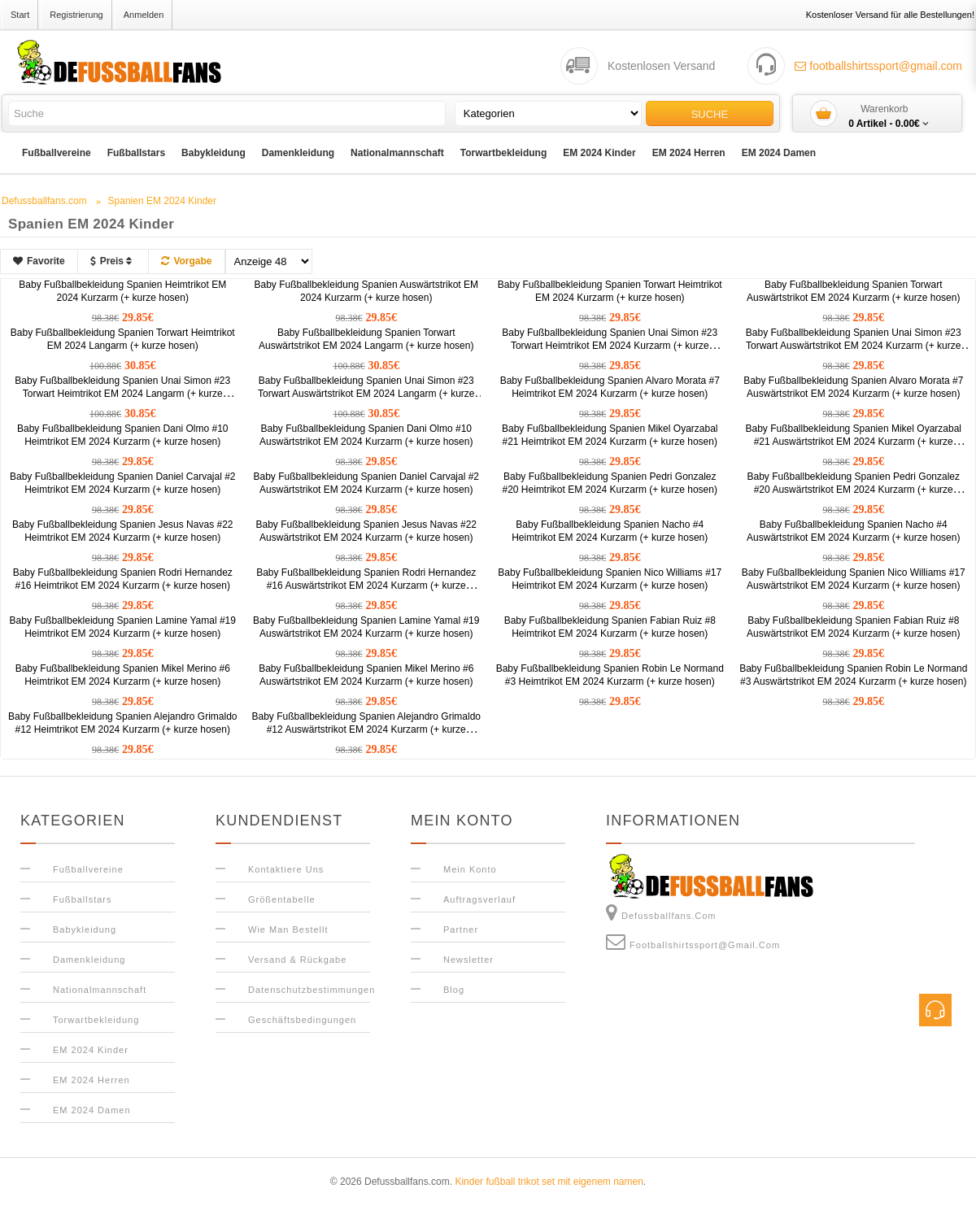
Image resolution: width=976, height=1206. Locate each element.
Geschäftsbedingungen (302, 1020)
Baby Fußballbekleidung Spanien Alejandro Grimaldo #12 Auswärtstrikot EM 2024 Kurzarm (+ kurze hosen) (366, 729)
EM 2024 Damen (779, 153)
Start (20, 15)
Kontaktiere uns (286, 869)
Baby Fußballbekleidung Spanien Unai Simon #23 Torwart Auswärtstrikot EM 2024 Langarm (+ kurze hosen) (366, 393)
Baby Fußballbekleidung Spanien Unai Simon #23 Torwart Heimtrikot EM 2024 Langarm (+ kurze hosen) (122, 393)
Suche (710, 114)
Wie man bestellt (288, 929)
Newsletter (468, 959)
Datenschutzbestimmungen (311, 990)
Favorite (39, 261)
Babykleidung (213, 153)
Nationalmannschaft (397, 153)
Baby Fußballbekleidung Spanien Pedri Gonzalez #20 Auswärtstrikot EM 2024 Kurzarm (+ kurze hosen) (854, 489)
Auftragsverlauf (479, 899)
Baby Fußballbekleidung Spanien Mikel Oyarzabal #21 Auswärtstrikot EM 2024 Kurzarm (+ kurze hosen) (853, 441)
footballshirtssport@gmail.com (878, 65)
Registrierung (76, 15)
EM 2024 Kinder (599, 153)
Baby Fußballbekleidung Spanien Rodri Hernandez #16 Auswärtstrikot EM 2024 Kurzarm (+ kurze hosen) (366, 585)
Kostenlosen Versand (661, 65)
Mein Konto (470, 869)
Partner (460, 929)
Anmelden (144, 15)
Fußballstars (136, 153)
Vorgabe (186, 261)
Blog (453, 990)
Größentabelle (282, 899)
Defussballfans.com (661, 912)
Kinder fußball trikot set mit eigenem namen (549, 1181)
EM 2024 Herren (688, 153)
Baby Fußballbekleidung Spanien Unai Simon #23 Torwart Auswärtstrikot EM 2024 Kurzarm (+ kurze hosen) (853, 345)
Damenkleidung (298, 153)
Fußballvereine (56, 153)
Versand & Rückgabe (297, 959)
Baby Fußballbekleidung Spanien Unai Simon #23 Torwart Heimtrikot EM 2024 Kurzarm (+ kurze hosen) (609, 345)
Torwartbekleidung (503, 153)
